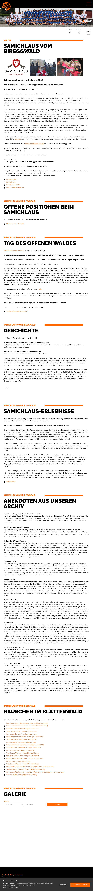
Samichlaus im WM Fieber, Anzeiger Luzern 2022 (23, 747)
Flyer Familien (11, 179)
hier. (40, 289)
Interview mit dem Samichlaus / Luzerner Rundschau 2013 (27, 726)
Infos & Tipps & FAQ (13, 185)
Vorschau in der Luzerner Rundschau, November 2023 (25, 769)
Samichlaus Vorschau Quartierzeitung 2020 (21, 739)
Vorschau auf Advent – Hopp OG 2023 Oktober (22, 764)
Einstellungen (63, 884)
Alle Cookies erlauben (80, 884)
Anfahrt (79, 30)
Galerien (18, 139)
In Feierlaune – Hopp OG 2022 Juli (18, 761)
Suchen (57, 804)
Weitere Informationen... (13, 887)
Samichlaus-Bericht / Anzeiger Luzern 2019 (21, 734)
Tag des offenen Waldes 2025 (16, 311)
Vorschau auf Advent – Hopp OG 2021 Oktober (22, 753)
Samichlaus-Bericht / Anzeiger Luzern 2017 (21, 731)
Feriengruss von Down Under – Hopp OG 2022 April (24, 758)
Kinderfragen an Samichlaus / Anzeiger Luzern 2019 (24, 737)
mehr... (7, 388)
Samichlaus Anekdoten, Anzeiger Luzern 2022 (22, 756)
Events (88, 30)
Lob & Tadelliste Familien (15, 187)
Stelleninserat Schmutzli (15, 224)
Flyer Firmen (10, 182)
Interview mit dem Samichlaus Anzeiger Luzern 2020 (25, 745)
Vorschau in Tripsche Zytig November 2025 (21, 775)
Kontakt (69, 30)
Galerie (6, 801)
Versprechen (10, 482)
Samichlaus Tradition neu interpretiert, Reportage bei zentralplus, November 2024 (35, 772)
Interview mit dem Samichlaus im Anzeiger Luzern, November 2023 (30, 766)
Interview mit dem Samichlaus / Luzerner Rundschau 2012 (27, 723)
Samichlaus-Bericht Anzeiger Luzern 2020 (21, 742)
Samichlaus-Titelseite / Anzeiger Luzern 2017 (22, 728)
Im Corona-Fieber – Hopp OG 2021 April (20, 750)
